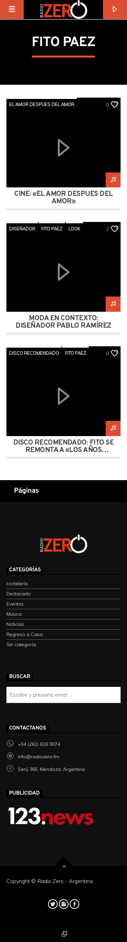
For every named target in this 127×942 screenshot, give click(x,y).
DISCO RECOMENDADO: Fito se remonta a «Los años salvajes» (63, 450)
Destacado (18, 594)
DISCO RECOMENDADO (34, 353)
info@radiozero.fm (38, 757)
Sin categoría (21, 644)
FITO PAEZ (51, 228)
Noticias (15, 624)
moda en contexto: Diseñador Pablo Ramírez (63, 322)
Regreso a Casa (24, 634)
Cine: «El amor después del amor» (63, 198)
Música (14, 614)
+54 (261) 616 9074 (39, 744)
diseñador (22, 228)
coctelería (17, 583)
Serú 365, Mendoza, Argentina (51, 769)
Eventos (15, 604)
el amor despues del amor (41, 104)
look (74, 228)
